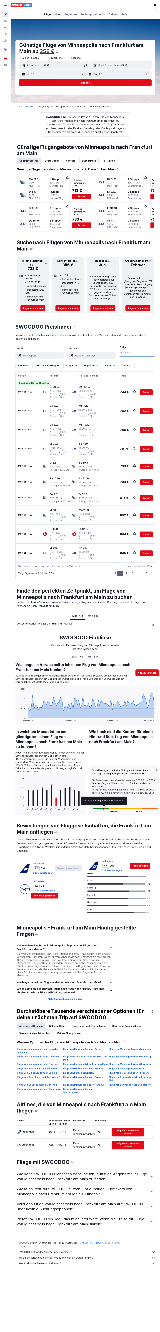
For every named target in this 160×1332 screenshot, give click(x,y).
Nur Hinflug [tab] (108, 160)
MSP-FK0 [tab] (77, 616)
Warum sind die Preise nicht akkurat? (87, 1263)
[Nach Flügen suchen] (5, 14)
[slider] (156, 356)
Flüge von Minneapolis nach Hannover (84, 1084)
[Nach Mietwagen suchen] (5, 27)
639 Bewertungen (43, 873)
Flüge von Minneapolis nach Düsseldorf (39, 1056)
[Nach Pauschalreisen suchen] (5, 34)
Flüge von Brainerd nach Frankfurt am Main (130, 1079)
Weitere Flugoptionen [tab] (69, 1033)
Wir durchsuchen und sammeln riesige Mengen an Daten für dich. (87, 1258)
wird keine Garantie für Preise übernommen (100, 1243)
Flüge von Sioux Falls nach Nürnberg (129, 1072)
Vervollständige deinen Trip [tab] (34, 1033)
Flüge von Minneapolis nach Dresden (83, 1077)
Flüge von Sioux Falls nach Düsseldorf (38, 1077)
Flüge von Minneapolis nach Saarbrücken (78, 1091)
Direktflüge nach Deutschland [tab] (88, 1026)
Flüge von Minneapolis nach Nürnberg (130, 1064)
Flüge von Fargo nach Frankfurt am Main (85, 1064)
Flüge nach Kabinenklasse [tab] (126, 1026)
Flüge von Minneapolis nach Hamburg (130, 1056)
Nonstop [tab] (70, 160)
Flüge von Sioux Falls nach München (37, 1068)
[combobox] (77, 57)
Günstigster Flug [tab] (28, 160)
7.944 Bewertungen (44, 890)
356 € (47, 51)
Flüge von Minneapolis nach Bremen (83, 1068)
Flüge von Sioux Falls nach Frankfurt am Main (85, 1058)
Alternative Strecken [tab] (31, 1026)
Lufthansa (39, 881)
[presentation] (56, 51)
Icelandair (38, 863)
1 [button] (120, 573)
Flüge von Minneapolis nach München (130, 1049)
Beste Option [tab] (52, 160)
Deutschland (29, 106)
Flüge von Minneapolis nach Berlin (82, 1049)
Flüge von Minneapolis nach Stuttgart (38, 1064)
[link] (32, 308)
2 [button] (126, 573)
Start (17, 106)
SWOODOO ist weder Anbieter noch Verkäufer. (87, 1252)
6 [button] (146, 573)
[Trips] (5, 49)
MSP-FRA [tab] (93, 616)
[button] (5, 4)
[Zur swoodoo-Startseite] (21, 5)
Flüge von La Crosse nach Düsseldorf (130, 1084)
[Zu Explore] (5, 41)
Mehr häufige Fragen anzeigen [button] (65, 999)
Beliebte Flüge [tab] (57, 1026)
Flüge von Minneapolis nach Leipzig (37, 1072)
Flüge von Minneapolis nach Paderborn (39, 1089)
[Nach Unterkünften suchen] (5, 21)
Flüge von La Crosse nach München (37, 1084)
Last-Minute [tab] (89, 160)
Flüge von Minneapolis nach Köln (127, 1068)
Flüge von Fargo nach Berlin (78, 1072)
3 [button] (133, 573)
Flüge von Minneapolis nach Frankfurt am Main (38, 1050)
